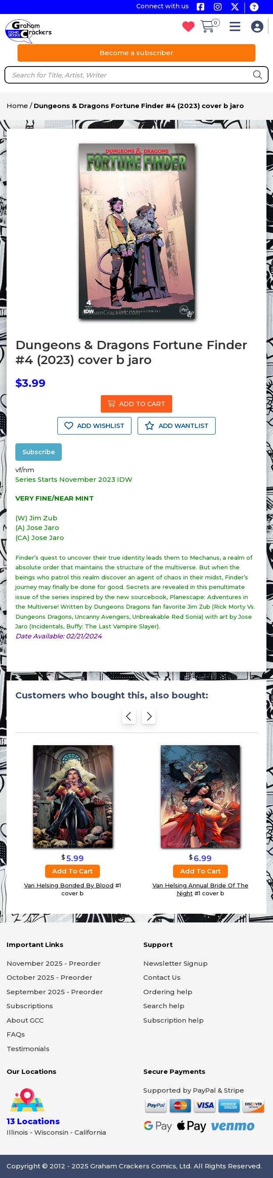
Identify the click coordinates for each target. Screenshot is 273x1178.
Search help (163, 1006)
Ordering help (167, 992)
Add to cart (72, 871)
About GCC (25, 1020)
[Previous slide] (129, 718)
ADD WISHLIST (94, 425)
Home (17, 106)
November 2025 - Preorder (54, 963)
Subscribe (38, 452)
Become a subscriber (136, 53)
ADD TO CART (136, 404)
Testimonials (28, 1049)
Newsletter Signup (175, 963)
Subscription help (173, 1020)
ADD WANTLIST (177, 425)
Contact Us (162, 977)
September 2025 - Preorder (55, 992)
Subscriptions (30, 1006)
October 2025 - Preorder (49, 977)
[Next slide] (149, 718)
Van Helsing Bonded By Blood (68, 885)
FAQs (16, 1034)
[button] (237, 29)
